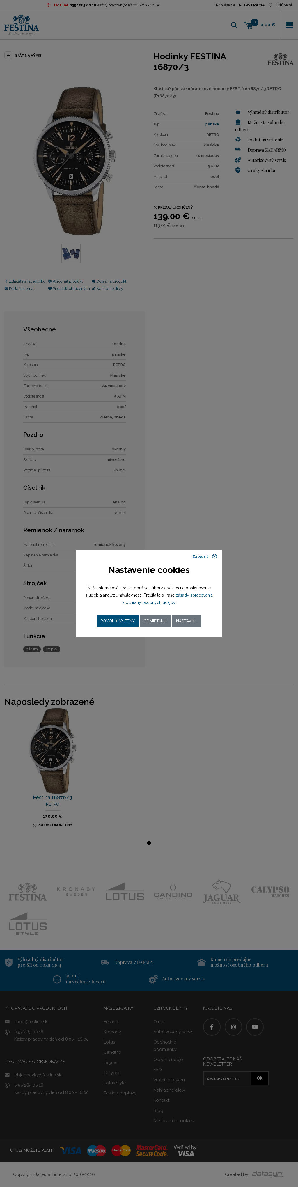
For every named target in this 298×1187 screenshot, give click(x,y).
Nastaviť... (187, 621)
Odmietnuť (155, 621)
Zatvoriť (204, 556)
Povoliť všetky (117, 621)
